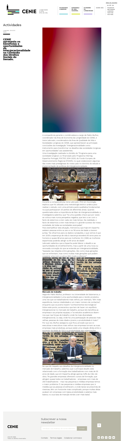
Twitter (110, 12)
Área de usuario (111, 3)
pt (110, 5)
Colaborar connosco (73, 438)
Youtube (110, 14)
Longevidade (6, 30)
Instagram (111, 9)
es (108, 5)
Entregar (82, 428)
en (113, 5)
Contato (44, 438)
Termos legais (56, 438)
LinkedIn (110, 11)
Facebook (110, 7)
